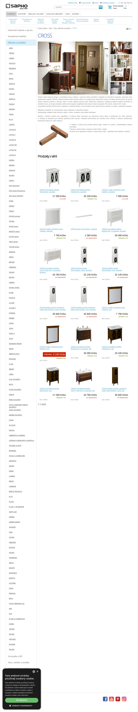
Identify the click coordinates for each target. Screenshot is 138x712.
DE (125, 2)
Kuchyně (22, 14)
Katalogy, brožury (54, 14)
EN (128, 2)
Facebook (105, 699)
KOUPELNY (11, 14)
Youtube (111, 699)
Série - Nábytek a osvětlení (62, 28)
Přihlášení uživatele (108, 2)
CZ (119, 2)
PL (131, 2)
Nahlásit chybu (72, 2)
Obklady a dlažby (36, 14)
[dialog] (22, 688)
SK (122, 2)
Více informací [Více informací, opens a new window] (23, 695)
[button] (21, 705)
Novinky (75, 14)
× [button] (37, 672)
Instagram (124, 699)
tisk (130, 29)
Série (50, 28)
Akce (67, 14)
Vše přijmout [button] (21, 700)
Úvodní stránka (86, 2)
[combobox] (34, 671)
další (43, 404)
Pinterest (118, 699)
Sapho (97, 2)
